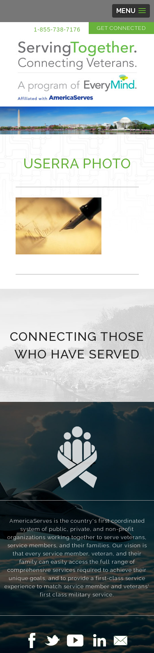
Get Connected (121, 28)
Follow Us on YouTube (79, 640)
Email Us (120, 640)
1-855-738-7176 (57, 29)
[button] (131, 11)
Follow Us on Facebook (34, 640)
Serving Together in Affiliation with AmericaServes (77, 70)
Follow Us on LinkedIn (102, 640)
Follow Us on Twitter (55, 640)
